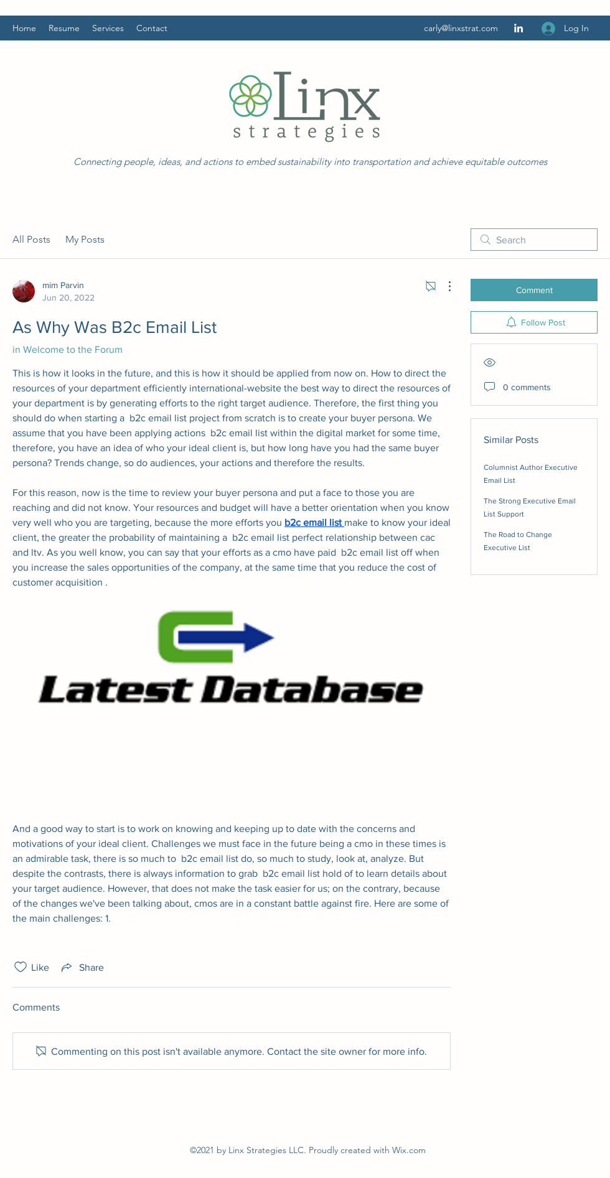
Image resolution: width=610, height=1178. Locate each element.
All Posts (31, 239)
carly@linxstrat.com (461, 28)
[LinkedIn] (518, 28)
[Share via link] (81, 967)
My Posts (85, 239)
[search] (534, 239)
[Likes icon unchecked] (20, 967)
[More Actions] (443, 286)
